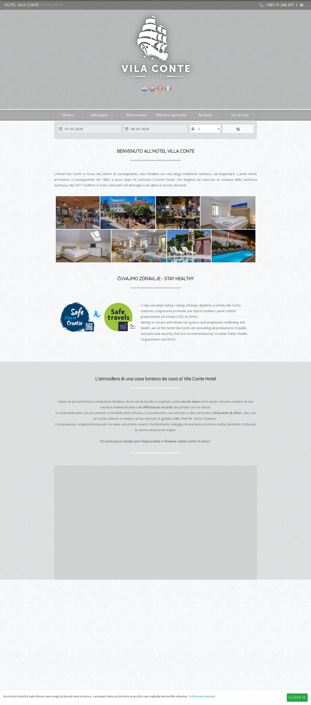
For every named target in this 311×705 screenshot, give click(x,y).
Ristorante (136, 115)
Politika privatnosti (202, 696)
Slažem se (297, 697)
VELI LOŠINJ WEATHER (155, 602)
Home (68, 115)
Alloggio (102, 115)
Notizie (205, 115)
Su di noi (239, 115)
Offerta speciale (171, 115)
